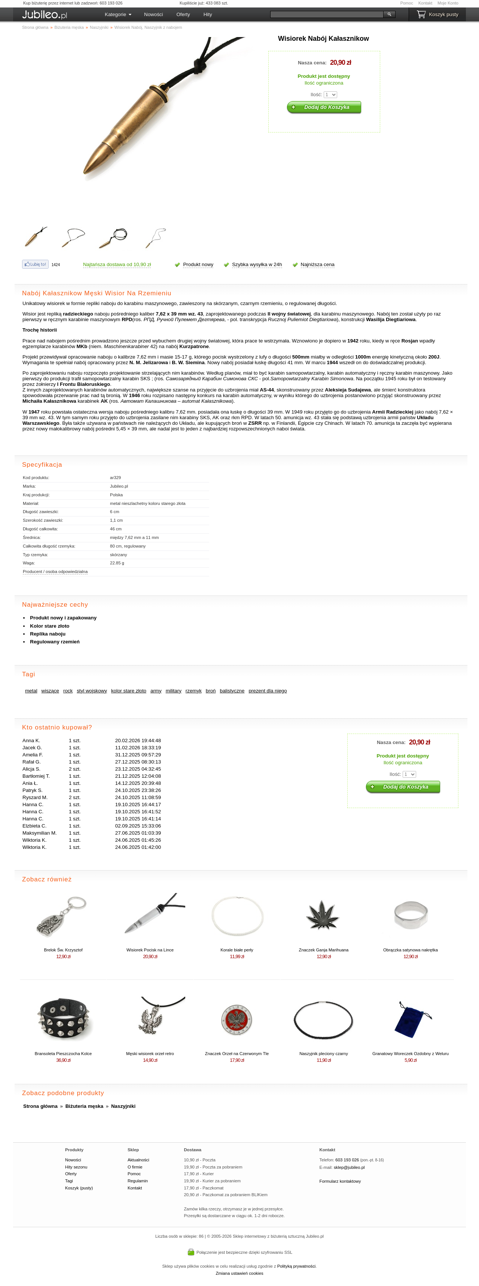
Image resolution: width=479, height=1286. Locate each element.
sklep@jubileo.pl (349, 1167)
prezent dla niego (267, 691)
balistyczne (232, 691)
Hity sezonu (76, 1167)
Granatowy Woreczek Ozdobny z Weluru (410, 1053)
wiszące (50, 691)
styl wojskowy (92, 691)
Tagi (69, 1181)
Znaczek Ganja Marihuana (324, 950)
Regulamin (138, 1181)
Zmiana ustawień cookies (239, 1273)
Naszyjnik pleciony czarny (323, 1053)
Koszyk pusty (443, 14)
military (173, 691)
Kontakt (425, 3)
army (156, 691)
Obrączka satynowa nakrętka (410, 950)
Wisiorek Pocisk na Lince (150, 950)
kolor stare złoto (128, 691)
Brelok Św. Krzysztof (63, 950)
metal (31, 691)
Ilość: (316, 94)
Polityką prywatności (296, 1266)
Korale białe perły (236, 950)
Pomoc (406, 3)
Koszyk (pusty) (79, 1188)
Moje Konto (447, 3)
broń (211, 691)
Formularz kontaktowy (340, 1181)
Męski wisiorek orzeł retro (150, 1053)
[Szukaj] (327, 14)
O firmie (135, 1167)
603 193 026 (347, 1160)
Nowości (153, 14)
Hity (208, 14)
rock (68, 691)
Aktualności (138, 1160)
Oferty (183, 14)
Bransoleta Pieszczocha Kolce (63, 1053)
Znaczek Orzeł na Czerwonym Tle (237, 1053)
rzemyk (194, 691)
